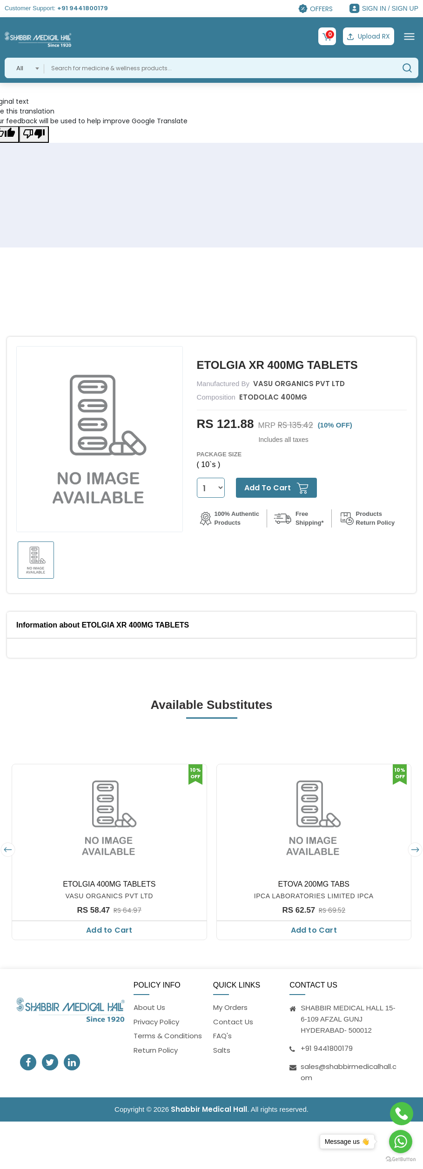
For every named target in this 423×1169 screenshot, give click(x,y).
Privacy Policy (156, 1022)
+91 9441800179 (82, 8)
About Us (149, 1007)
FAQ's (222, 1036)
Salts (221, 1050)
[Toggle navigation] (409, 36)
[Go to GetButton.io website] (401, 1159)
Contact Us (233, 1022)
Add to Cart (109, 930)
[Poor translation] (34, 134)
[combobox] (24, 68)
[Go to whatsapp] (400, 1141)
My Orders (230, 1007)
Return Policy (156, 1050)
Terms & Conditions (168, 1036)
